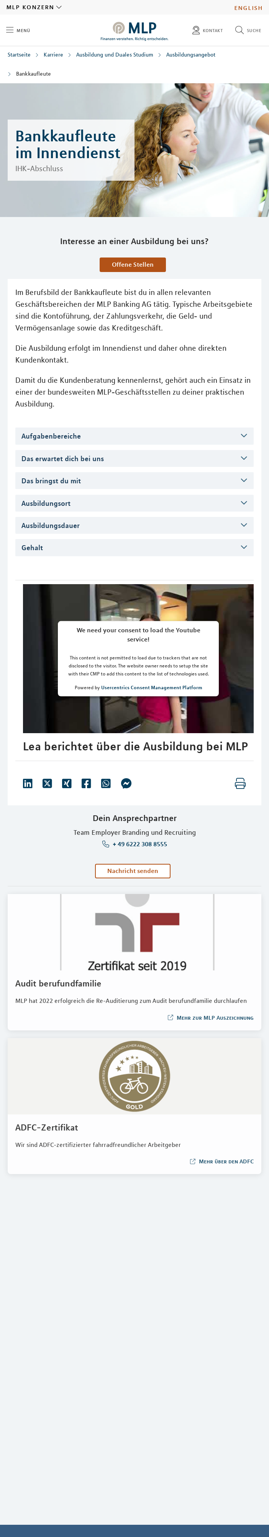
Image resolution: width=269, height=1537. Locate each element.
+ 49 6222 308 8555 (139, 844)
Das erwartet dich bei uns (62, 458)
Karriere (53, 54)
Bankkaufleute (33, 73)
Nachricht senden (132, 871)
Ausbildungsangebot (190, 54)
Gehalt (32, 547)
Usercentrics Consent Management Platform (151, 687)
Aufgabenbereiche (51, 436)
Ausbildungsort (46, 503)
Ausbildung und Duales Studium (114, 54)
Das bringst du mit (51, 480)
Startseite (19, 54)
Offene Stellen (133, 264)
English (248, 7)
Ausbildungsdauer (50, 525)
